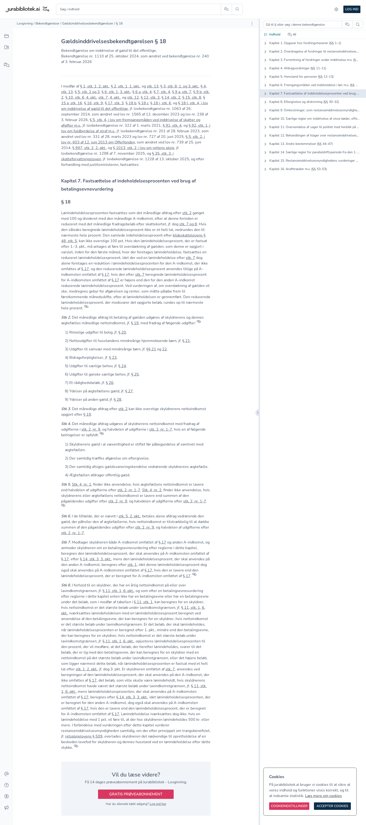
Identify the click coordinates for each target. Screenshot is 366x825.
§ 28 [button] (117, 399)
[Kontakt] (6, 774)
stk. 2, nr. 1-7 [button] (160, 429)
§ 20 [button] (122, 332)
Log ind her (158, 804)
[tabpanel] (313, 110)
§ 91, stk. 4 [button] (172, 125)
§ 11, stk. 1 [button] (143, 602)
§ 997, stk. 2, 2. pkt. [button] (89, 147)
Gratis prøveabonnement (135, 794)
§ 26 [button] (109, 382)
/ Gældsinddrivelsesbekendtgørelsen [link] (86, 23)
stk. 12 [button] (133, 97)
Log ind (352, 9)
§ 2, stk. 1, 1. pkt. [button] (125, 86)
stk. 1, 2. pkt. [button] (86, 669)
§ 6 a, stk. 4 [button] (142, 91)
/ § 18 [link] (118, 23)
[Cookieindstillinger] (289, 806)
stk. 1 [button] (132, 564)
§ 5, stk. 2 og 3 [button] (87, 91)
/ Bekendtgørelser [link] (46, 23)
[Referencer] (86, 308)
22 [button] (164, 349)
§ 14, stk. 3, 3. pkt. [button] (95, 559)
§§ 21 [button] (151, 349)
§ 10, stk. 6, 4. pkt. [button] (81, 97)
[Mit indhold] (6, 47)
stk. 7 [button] (190, 257)
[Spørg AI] (226, 9)
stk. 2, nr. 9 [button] (90, 429)
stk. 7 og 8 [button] (188, 224)
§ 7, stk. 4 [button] (162, 91)
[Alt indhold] (6, 36)
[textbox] (136, 185)
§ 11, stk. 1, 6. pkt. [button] (118, 590)
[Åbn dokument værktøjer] (252, 23)
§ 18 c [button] (143, 103)
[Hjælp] (6, 785)
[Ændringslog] (6, 808)
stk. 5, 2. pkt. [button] (129, 516)
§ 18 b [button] (131, 103)
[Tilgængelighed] (6, 796)
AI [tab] (292, 34)
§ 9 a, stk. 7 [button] (181, 91)
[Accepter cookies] (332, 806)
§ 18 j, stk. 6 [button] (160, 103)
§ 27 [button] (129, 391)
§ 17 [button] (85, 269)
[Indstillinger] (336, 9)
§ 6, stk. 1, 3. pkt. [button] (116, 91)
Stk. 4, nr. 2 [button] (152, 490)
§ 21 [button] (186, 340)
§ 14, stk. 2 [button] (171, 97)
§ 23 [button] (113, 357)
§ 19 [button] (135, 323)
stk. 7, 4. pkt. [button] (109, 97)
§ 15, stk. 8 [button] (191, 97)
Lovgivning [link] (25, 23)
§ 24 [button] (122, 366)
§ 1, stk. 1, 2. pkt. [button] (94, 86)
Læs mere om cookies (323, 795)
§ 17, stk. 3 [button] (114, 103)
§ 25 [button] (135, 374)
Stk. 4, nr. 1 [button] (81, 484)
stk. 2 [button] (187, 213)
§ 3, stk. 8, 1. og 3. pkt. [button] (179, 86)
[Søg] (237, 9)
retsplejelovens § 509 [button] (83, 736)
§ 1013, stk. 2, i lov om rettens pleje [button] (143, 147)
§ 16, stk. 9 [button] (93, 103)
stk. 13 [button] (152, 86)
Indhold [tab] (272, 34)
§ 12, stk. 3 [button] (150, 97)
